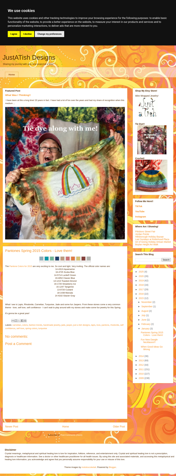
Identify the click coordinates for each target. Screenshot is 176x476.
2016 (141, 294)
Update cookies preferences (13, 474)
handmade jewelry (51, 325)
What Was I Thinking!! (18, 95)
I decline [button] (27, 34)
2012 (141, 365)
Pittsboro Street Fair (145, 231)
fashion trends (35, 325)
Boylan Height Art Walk (146, 244)
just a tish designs (81, 325)
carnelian (17, 325)
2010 (141, 373)
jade (63, 325)
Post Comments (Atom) (71, 435)
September (147, 306)
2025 (141, 271)
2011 (141, 369)
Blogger (112, 467)
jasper (69, 325)
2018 (141, 285)
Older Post (119, 426)
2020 (141, 276)
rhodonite (114, 325)
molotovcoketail (89, 467)
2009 (141, 378)
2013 (141, 360)
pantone (105, 325)
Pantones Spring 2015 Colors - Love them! (152, 334)
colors (25, 325)
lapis (93, 325)
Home (12, 74)
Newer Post (11, 426)
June (144, 319)
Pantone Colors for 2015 (20, 266)
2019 (141, 280)
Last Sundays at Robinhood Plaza (152, 239)
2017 (141, 289)
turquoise (42, 328)
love (98, 325)
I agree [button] (13, 34)
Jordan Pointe (142, 234)
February (146, 324)
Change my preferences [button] (49, 34)
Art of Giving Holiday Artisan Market (153, 242)
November (146, 302)
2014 (141, 356)
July (143, 315)
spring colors (31, 328)
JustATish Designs (29, 57)
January (145, 328)
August (145, 311)
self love (20, 328)
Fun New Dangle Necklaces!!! (149, 341)
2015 (141, 298)
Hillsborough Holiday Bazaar (149, 236)
